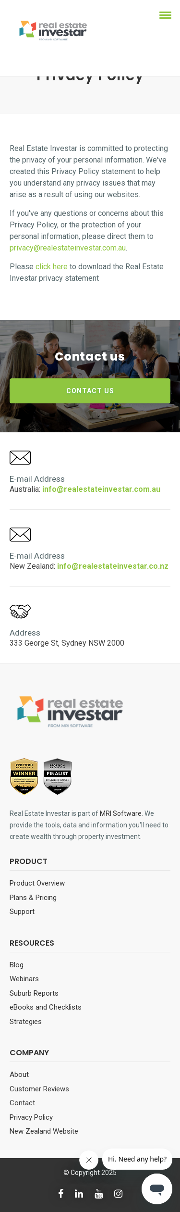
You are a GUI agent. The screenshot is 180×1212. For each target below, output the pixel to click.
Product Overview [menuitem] (37, 883)
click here (52, 266)
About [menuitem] (19, 1074)
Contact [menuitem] (22, 1103)
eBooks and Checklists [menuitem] (46, 1007)
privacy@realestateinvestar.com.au (68, 247)
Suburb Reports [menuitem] (34, 993)
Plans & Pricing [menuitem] (33, 897)
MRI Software (121, 813)
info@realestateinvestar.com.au (101, 489)
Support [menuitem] (22, 911)
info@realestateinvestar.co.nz (112, 566)
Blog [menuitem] (17, 965)
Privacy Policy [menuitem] (31, 1117)
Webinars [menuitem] (24, 979)
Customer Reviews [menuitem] (39, 1089)
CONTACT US (90, 391)
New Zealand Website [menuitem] (44, 1131)
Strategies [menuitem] (26, 1021)
